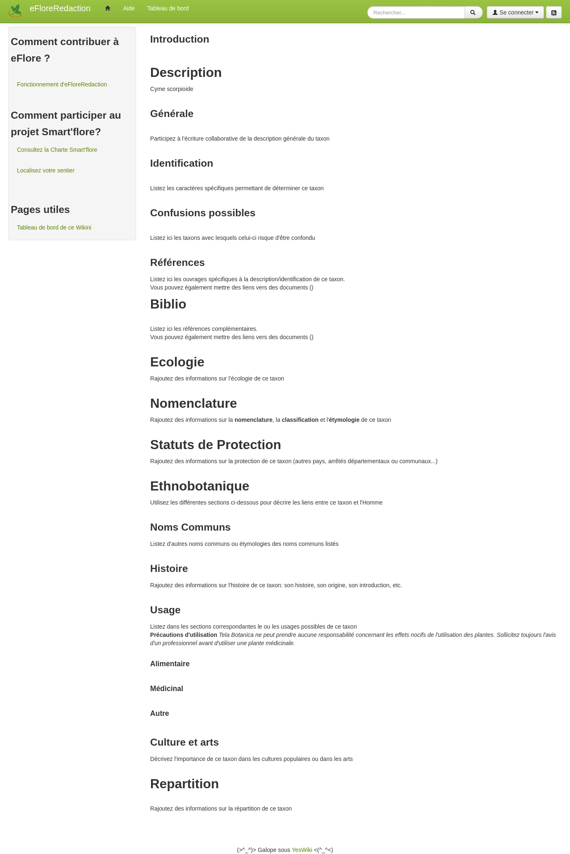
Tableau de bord (168, 8)
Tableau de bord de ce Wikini (54, 227)
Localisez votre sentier (45, 170)
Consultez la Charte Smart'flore (57, 149)
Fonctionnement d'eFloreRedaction (62, 84)
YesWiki (302, 850)
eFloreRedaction (60, 8)
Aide (129, 8)
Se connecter (515, 12)
